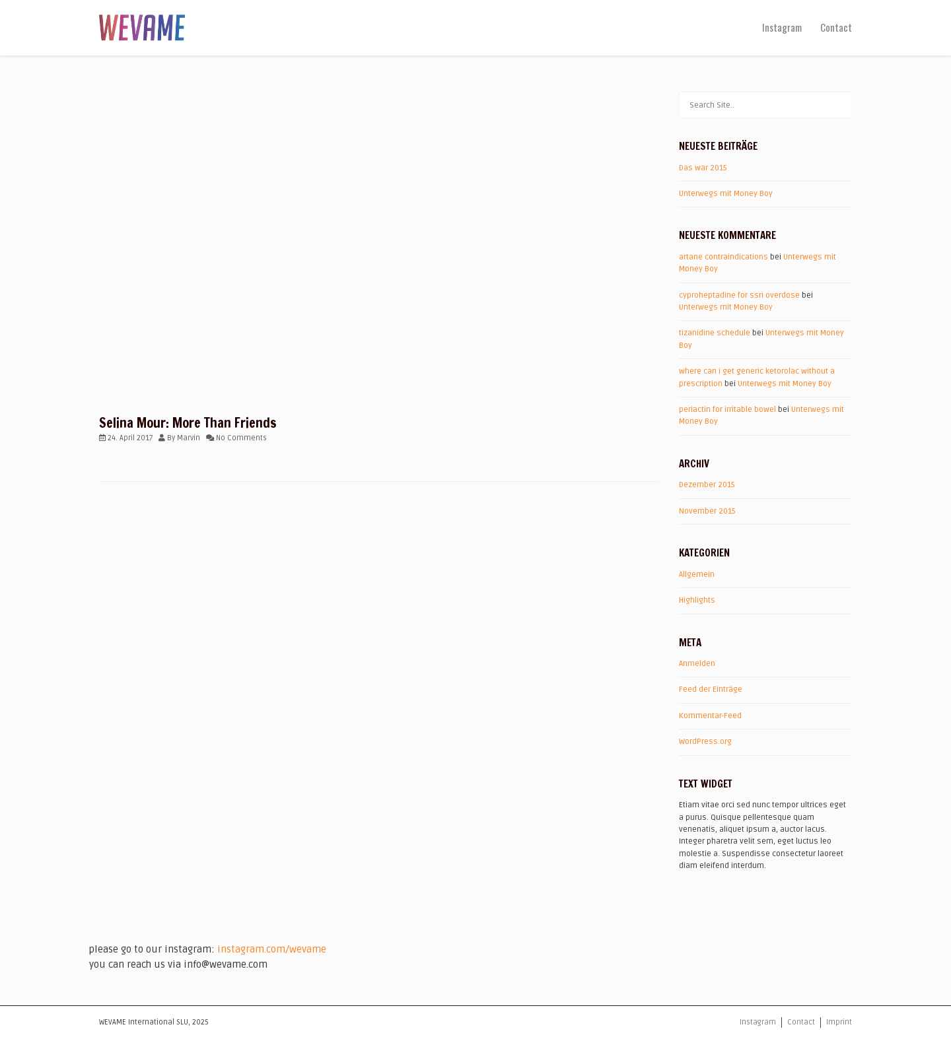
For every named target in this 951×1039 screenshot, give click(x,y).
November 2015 (707, 511)
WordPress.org (705, 742)
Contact (836, 27)
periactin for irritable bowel (727, 410)
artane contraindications (723, 257)
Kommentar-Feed (710, 716)
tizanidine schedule (714, 333)
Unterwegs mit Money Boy (726, 194)
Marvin (188, 438)
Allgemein (697, 575)
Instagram (782, 27)
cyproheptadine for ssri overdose (739, 295)
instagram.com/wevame (271, 949)
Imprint (839, 1022)
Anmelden (697, 664)
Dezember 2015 (707, 485)
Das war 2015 (703, 168)
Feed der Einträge (710, 689)
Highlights (697, 600)
